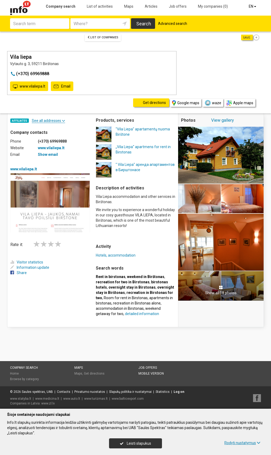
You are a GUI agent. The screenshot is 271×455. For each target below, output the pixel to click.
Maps (128, 6)
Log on (179, 392)
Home (14, 373)
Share (18, 273)
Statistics (163, 392)
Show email (48, 154)
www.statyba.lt (20, 399)
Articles (151, 6)
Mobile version (151, 373)
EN (253, 6)
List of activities (100, 6)
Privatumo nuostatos (89, 392)
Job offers (178, 6)
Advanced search (172, 23)
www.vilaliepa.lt (29, 86)
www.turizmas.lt (96, 399)
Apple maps (239, 103)
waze (212, 102)
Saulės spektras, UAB (37, 392)
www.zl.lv (48, 403)
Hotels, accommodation (116, 255)
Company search (60, 6)
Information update (29, 267)
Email (62, 86)
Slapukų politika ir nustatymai (130, 392)
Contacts (63, 392)
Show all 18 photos (221, 290)
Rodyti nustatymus (242, 443)
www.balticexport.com (128, 399)
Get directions (94, 373)
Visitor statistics (26, 262)
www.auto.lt (71, 399)
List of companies (102, 37)
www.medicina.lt (47, 399)
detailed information (142, 314)
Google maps (185, 103)
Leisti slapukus (135, 443)
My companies (213, 6)
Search (143, 23)
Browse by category (24, 379)
